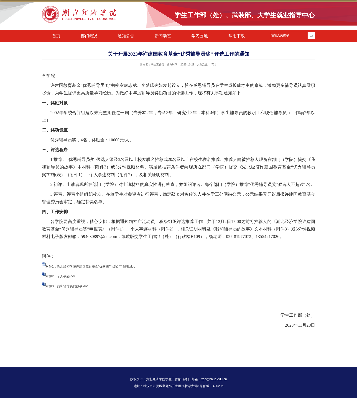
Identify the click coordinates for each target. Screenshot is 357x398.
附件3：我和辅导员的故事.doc (67, 286)
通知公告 (126, 36)
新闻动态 (163, 36)
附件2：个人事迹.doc (61, 276)
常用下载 (236, 36)
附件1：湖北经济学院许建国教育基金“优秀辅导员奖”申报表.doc (90, 266)
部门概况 (89, 36)
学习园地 (199, 36)
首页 (56, 36)
